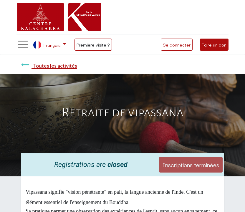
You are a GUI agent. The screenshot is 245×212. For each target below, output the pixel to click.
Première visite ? (93, 44)
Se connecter (177, 44)
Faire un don (214, 44)
